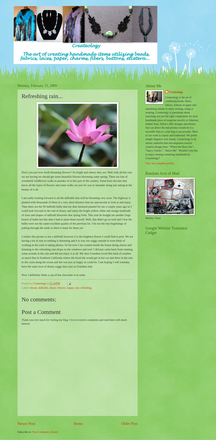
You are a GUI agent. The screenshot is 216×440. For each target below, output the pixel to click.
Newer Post (26, 423)
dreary (52, 287)
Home (78, 423)
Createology (176, 92)
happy (70, 287)
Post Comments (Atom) (45, 432)
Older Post (129, 423)
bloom (33, 287)
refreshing (86, 287)
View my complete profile (160, 163)
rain (77, 287)
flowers (62, 287)
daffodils (43, 287)
